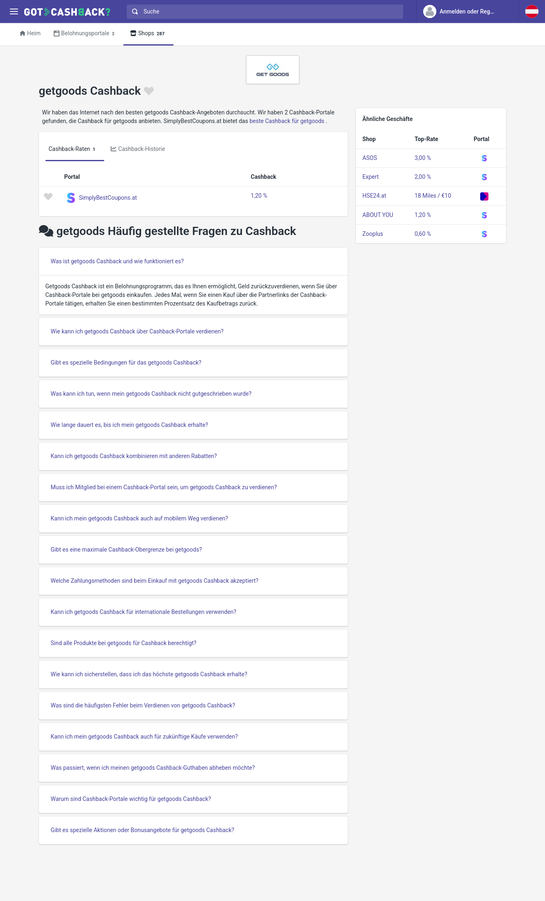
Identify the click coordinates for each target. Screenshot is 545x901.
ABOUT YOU (378, 215)
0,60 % (423, 233)
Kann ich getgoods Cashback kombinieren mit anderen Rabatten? (134, 456)
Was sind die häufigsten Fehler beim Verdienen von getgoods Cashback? (143, 705)
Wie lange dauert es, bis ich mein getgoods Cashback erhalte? (129, 425)
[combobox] (263, 11)
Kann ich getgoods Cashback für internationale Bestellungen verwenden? (144, 612)
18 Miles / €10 (433, 195)
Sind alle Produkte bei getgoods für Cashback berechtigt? (123, 643)
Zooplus (373, 233)
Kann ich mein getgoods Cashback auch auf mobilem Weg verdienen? (139, 518)
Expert (371, 176)
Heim (30, 33)
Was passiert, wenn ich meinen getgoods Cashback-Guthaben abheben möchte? (153, 767)
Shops (148, 34)
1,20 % (259, 195)
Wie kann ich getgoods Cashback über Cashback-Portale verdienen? (137, 331)
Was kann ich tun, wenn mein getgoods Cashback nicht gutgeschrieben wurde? (151, 393)
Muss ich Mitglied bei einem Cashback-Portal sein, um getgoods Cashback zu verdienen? (164, 487)
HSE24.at (374, 195)
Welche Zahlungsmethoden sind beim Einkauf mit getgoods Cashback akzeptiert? (155, 580)
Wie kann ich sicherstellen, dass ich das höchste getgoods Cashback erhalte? (149, 674)
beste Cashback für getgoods (286, 121)
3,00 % (423, 158)
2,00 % (423, 176)
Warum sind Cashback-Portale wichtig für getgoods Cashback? (131, 799)
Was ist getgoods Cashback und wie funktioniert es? (117, 261)
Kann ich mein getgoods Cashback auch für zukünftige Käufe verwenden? (144, 736)
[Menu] (14, 12)
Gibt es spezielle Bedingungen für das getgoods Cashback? (126, 362)
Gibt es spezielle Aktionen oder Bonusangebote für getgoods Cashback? (143, 830)
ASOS (370, 158)
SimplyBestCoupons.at (108, 197)
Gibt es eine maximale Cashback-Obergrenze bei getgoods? (126, 549)
